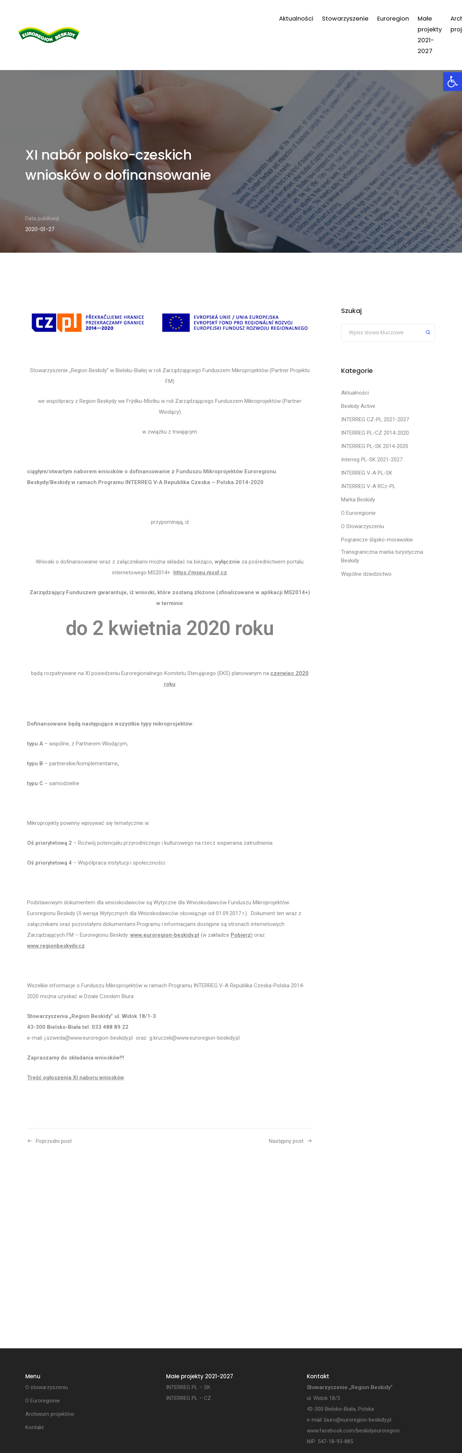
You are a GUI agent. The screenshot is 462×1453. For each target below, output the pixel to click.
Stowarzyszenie (184, 18)
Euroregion (232, 18)
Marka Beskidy (358, 499)
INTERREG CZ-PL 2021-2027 (375, 419)
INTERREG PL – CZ (188, 1398)
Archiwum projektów (369, 18)
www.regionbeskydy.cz (56, 946)
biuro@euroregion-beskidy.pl (357, 1420)
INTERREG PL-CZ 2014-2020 (375, 433)
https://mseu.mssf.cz (200, 572)
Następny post (286, 1141)
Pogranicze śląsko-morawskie (377, 539)
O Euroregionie (358, 513)
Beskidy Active (358, 406)
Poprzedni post (54, 1141)
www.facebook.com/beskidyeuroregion (353, 1431)
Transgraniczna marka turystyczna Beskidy (382, 556)
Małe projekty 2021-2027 (293, 18)
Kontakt (419, 18)
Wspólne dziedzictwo (366, 574)
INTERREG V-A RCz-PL (368, 486)
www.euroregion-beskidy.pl (164, 935)
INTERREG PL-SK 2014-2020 (374, 446)
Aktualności (135, 18)
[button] (452, 81)
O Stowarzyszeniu (362, 526)
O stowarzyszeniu (46, 1387)
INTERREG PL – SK (188, 1387)
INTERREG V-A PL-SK (366, 473)
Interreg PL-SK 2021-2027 (371, 459)
